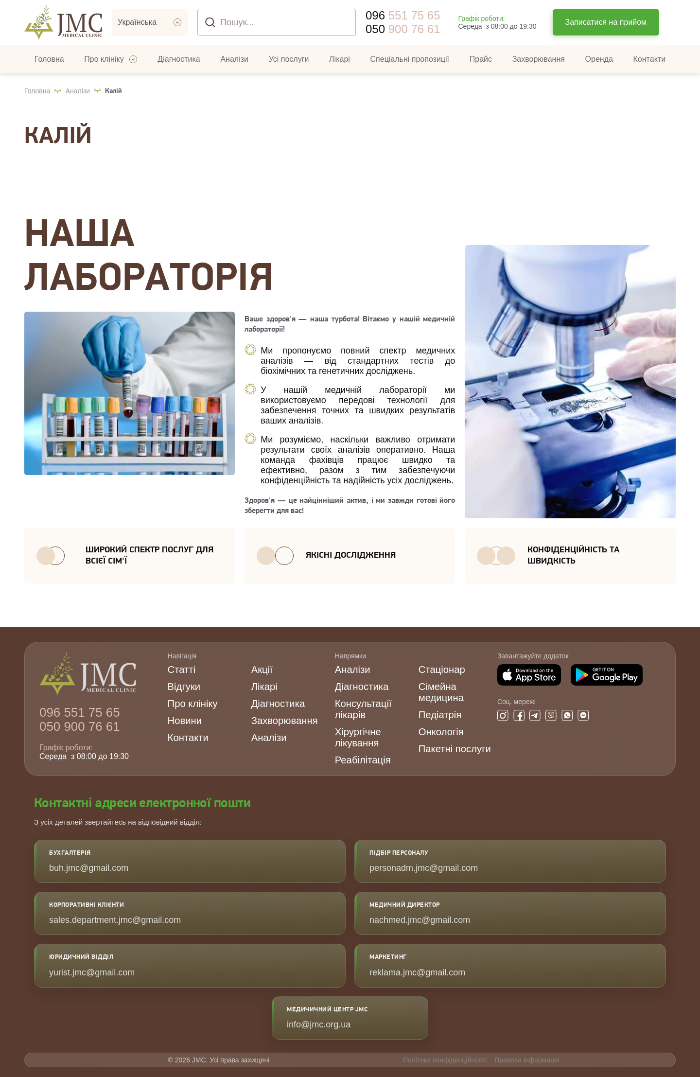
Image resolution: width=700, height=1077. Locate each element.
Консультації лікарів (363, 709)
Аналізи (78, 91)
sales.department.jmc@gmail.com (115, 920)
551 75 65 (403, 15)
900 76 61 (403, 28)
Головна (37, 91)
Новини (185, 720)
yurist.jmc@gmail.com (92, 972)
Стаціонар (442, 669)
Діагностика (278, 703)
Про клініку (193, 703)
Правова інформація (527, 1060)
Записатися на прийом (606, 22)
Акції (262, 669)
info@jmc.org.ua (318, 1024)
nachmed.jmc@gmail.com (419, 920)
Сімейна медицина (441, 692)
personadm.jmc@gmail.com (423, 868)
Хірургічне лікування (358, 737)
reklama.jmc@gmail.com (417, 972)
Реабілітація (363, 760)
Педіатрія (440, 714)
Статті (182, 669)
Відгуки (184, 686)
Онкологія (441, 731)
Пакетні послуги (455, 748)
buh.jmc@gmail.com (88, 868)
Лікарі (264, 686)
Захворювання (284, 720)
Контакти (188, 737)
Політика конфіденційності (445, 1060)
